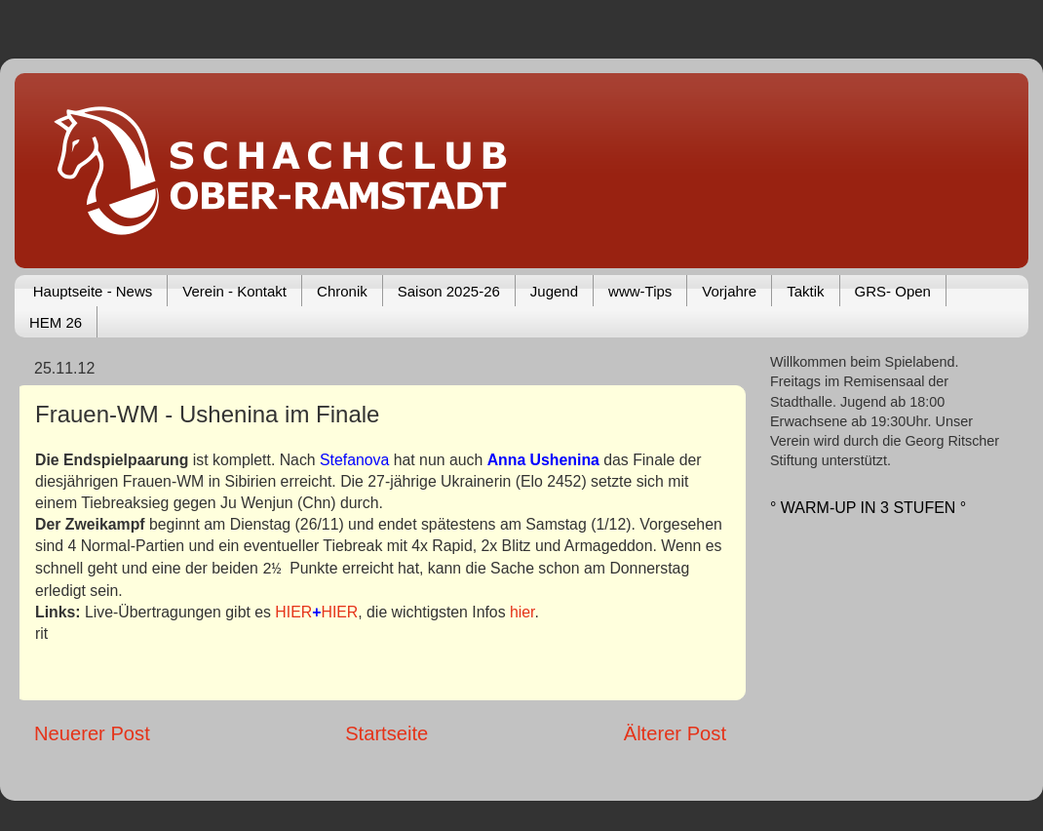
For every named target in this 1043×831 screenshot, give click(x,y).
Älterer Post (675, 733)
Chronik (342, 291)
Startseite (386, 733)
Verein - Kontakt (234, 291)
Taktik (805, 291)
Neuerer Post (92, 733)
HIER (293, 612)
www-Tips (640, 291)
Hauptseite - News (93, 291)
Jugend (554, 291)
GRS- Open (893, 291)
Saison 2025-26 (449, 291)
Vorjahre (729, 291)
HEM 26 (55, 322)
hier (522, 612)
